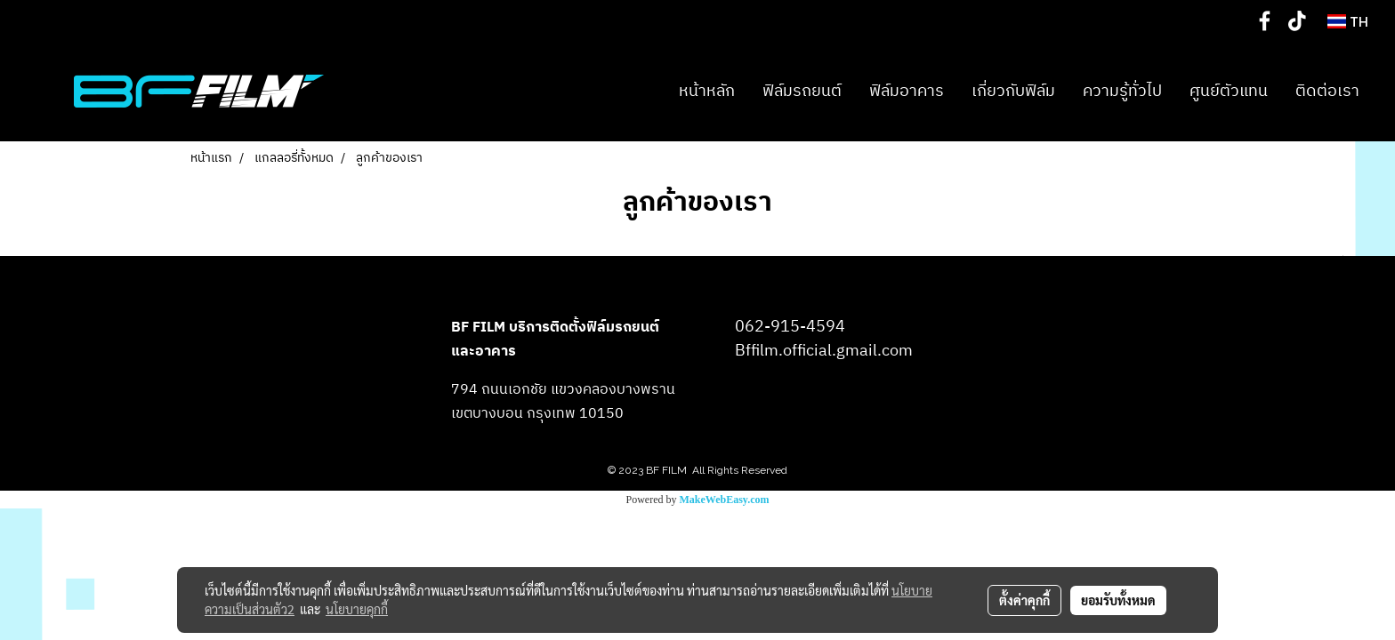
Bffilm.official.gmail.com (824, 351)
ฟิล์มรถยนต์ (802, 91)
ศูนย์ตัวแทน (1228, 91)
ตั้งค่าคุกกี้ (1024, 600)
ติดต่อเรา (1327, 91)
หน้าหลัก (707, 91)
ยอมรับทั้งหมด (1118, 600)
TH (1347, 21)
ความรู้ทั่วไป (1122, 91)
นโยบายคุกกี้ (357, 609)
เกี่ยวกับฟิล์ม (1013, 91)
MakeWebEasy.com (725, 499)
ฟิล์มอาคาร (906, 91)
